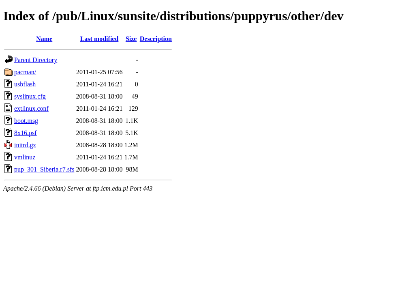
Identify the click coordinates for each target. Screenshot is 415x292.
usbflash (25, 84)
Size (131, 38)
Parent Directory (35, 59)
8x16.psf (25, 132)
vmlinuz (24, 157)
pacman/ (25, 72)
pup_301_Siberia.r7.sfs (44, 169)
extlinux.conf (31, 108)
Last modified (99, 38)
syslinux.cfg (30, 96)
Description (156, 38)
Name (44, 38)
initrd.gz (25, 145)
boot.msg (26, 120)
